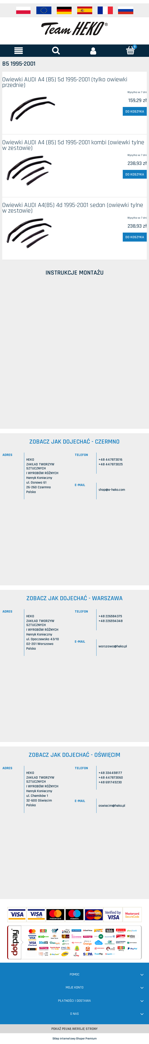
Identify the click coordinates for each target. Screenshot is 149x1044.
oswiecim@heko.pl (112, 805)
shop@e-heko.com (112, 489)
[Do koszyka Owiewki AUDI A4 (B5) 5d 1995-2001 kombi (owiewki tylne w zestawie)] (135, 174)
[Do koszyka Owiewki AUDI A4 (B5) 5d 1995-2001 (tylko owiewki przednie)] (135, 111)
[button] (19, 50)
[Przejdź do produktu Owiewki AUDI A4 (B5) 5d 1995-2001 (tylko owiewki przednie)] (31, 108)
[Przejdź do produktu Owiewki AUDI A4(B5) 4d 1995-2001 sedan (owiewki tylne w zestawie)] (31, 234)
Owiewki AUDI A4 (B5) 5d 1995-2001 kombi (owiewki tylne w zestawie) (73, 145)
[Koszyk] (130, 50)
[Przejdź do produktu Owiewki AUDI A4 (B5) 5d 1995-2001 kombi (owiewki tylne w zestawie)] (31, 171)
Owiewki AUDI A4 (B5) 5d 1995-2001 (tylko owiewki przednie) (64, 82)
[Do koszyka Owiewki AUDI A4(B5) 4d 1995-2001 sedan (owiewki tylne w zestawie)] (135, 237)
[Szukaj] (56, 50)
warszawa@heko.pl (113, 646)
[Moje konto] (93, 50)
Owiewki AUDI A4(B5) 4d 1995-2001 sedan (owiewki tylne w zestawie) (72, 208)
